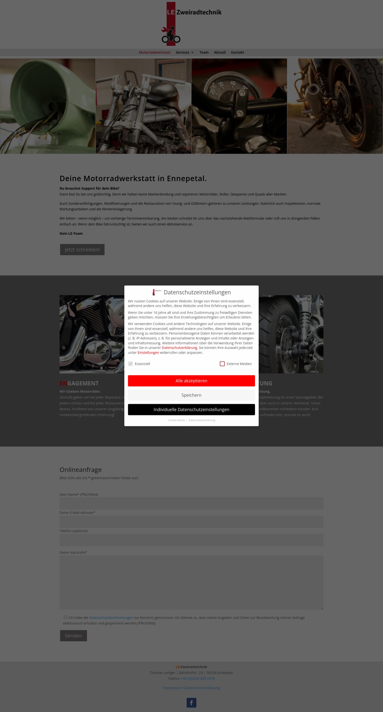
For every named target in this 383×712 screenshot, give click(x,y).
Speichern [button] (191, 390)
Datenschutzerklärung (179, 343)
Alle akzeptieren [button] (191, 376)
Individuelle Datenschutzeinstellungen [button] (191, 405)
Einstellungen (148, 347)
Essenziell (139, 359)
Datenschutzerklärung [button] (202, 415)
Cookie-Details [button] (177, 415)
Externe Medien (236, 359)
